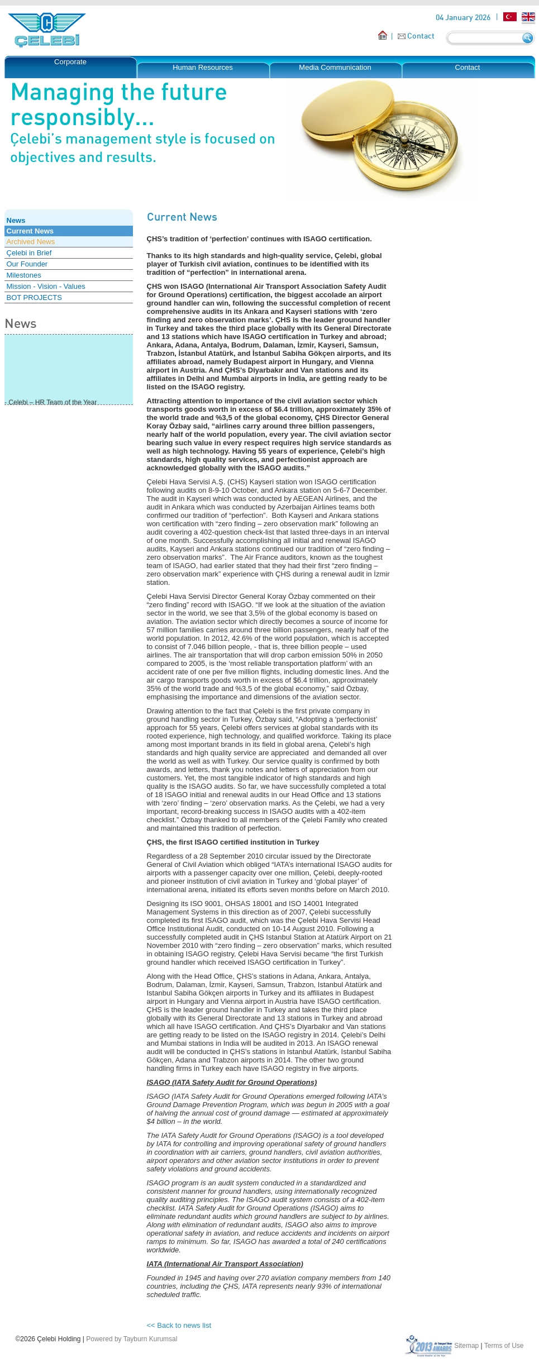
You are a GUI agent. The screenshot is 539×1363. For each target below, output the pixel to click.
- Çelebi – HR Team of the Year (50, 403)
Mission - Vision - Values (46, 286)
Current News (30, 231)
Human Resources (203, 67)
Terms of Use (504, 1346)
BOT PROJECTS (34, 297)
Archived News (31, 241)
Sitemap (466, 1346)
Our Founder (27, 264)
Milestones (24, 275)
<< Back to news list (179, 1325)
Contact (421, 35)
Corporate (70, 62)
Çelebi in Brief (29, 253)
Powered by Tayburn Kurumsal (131, 1339)
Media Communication (335, 67)
